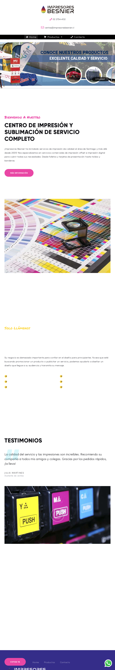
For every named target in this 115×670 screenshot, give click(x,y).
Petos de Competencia (76, 387)
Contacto (79, 37)
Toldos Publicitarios (19, 376)
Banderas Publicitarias (20, 387)
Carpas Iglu (70, 376)
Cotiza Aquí (100, 79)
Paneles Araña (16, 381)
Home (32, 37)
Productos (55, 37)
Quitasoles (69, 381)
